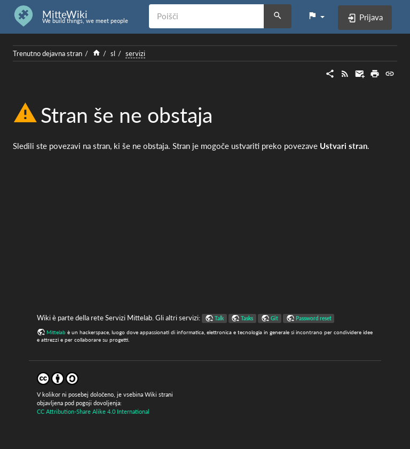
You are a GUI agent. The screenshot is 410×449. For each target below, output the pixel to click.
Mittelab (56, 332)
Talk (219, 318)
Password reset (314, 318)
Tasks (247, 318)
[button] (316, 16)
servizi (135, 53)
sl (113, 53)
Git (274, 318)
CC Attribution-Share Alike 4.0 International (93, 411)
